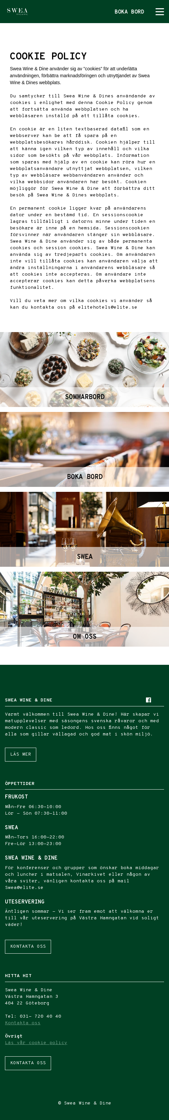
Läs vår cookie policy (36, 1043)
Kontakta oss (28, 946)
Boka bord (129, 12)
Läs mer (20, 754)
